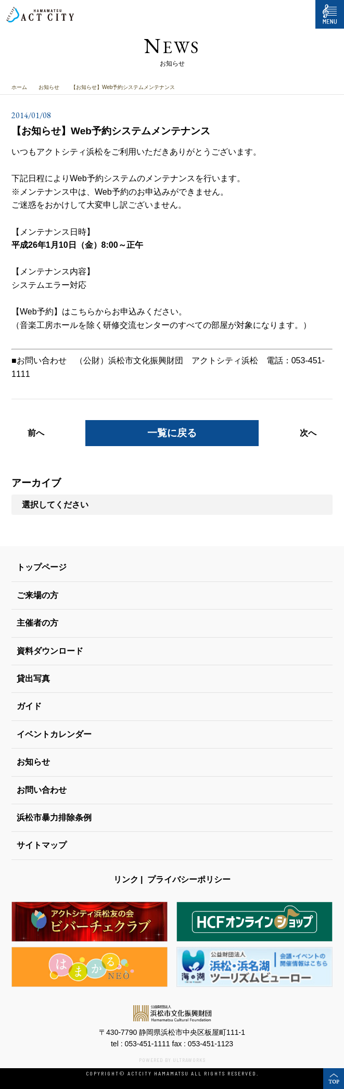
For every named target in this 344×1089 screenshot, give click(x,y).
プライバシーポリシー (189, 879)
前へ (36, 432)
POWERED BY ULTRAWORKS (172, 1060)
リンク (125, 879)
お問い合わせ (42, 790)
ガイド (29, 706)
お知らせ (49, 87)
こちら (82, 311)
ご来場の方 (37, 595)
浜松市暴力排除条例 (54, 817)
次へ (308, 432)
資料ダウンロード (50, 651)
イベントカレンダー (54, 734)
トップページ (42, 567)
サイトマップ (42, 845)
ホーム (19, 87)
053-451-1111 (147, 1044)
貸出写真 (33, 678)
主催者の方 (37, 622)
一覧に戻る (172, 432)
